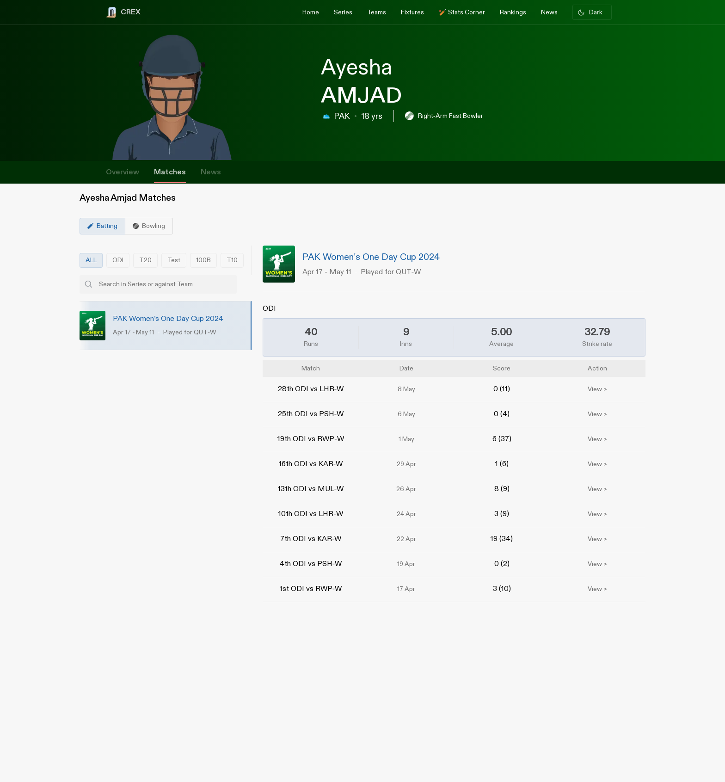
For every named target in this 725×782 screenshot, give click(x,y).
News (211, 172)
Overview (122, 172)
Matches (170, 172)
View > (597, 389)
